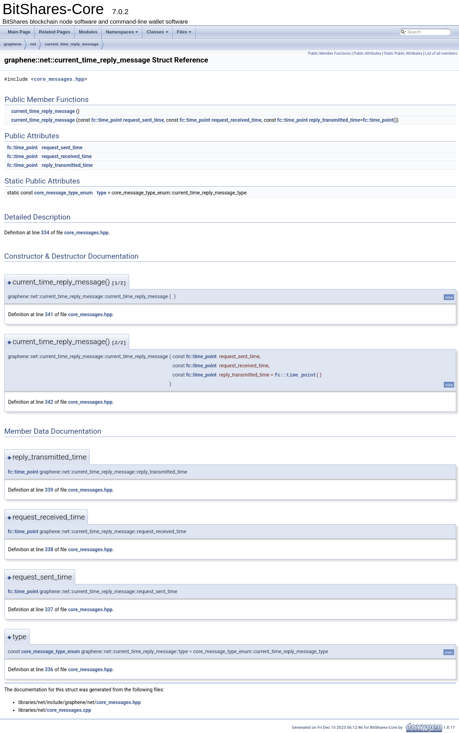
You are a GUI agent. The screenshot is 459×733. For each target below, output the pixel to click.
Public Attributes (367, 53)
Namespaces (122, 32)
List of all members (441, 53)
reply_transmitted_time (334, 120)
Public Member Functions (329, 53)
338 (49, 549)
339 (49, 490)
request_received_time (236, 120)
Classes (157, 32)
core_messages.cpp (69, 710)
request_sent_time (143, 120)
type (101, 193)
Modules (88, 32)
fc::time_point (106, 120)
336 (49, 669)
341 (49, 314)
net (33, 44)
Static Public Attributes (403, 53)
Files (184, 32)
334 (45, 232)
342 (49, 402)
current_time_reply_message (72, 44)
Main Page (19, 32)
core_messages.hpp (59, 79)
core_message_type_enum (63, 193)
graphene (13, 44)
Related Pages (54, 32)
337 (49, 609)
